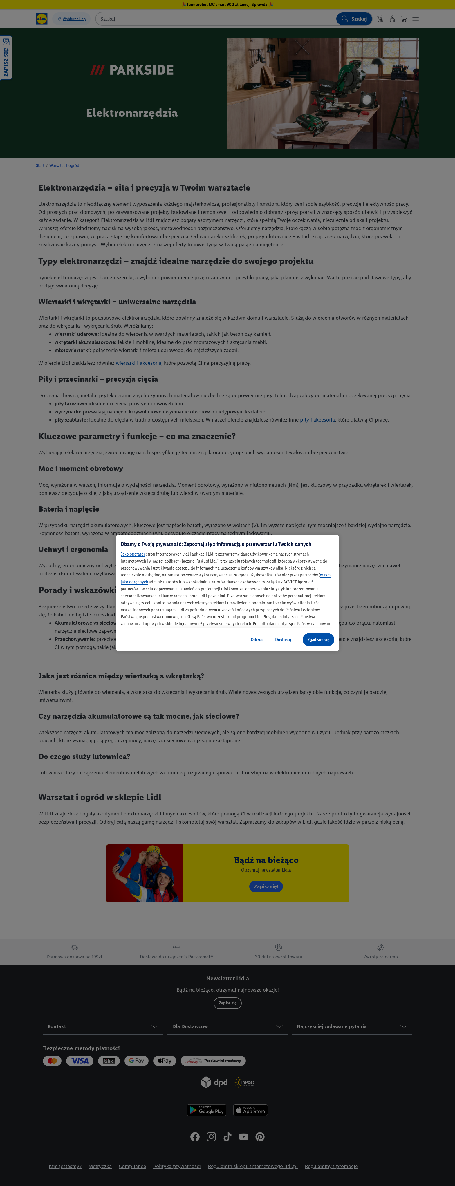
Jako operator (133, 554)
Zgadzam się (318, 639)
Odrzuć (257, 639)
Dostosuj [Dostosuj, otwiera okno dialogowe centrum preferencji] (283, 639)
